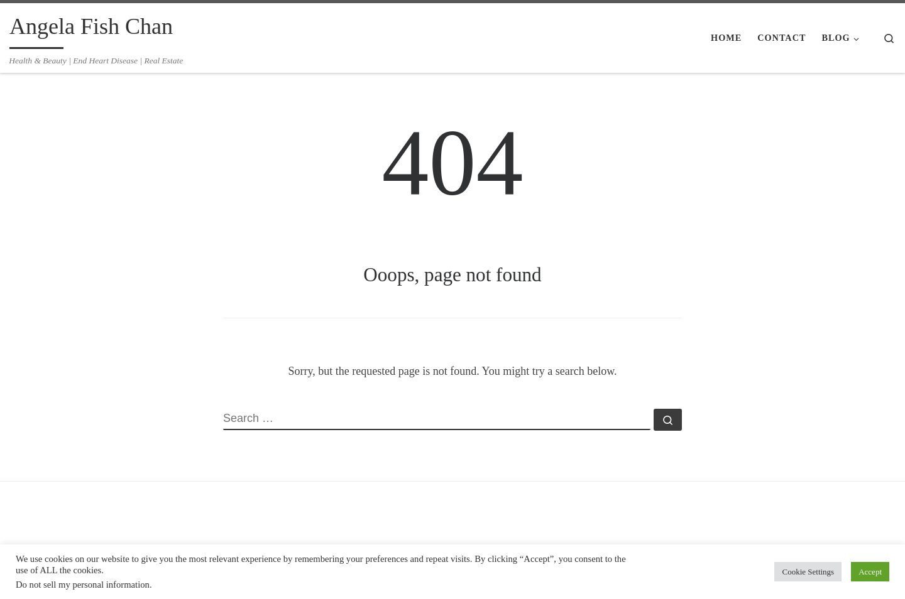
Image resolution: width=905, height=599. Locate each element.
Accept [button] (870, 571)
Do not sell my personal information (83, 585)
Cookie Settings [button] (808, 571)
